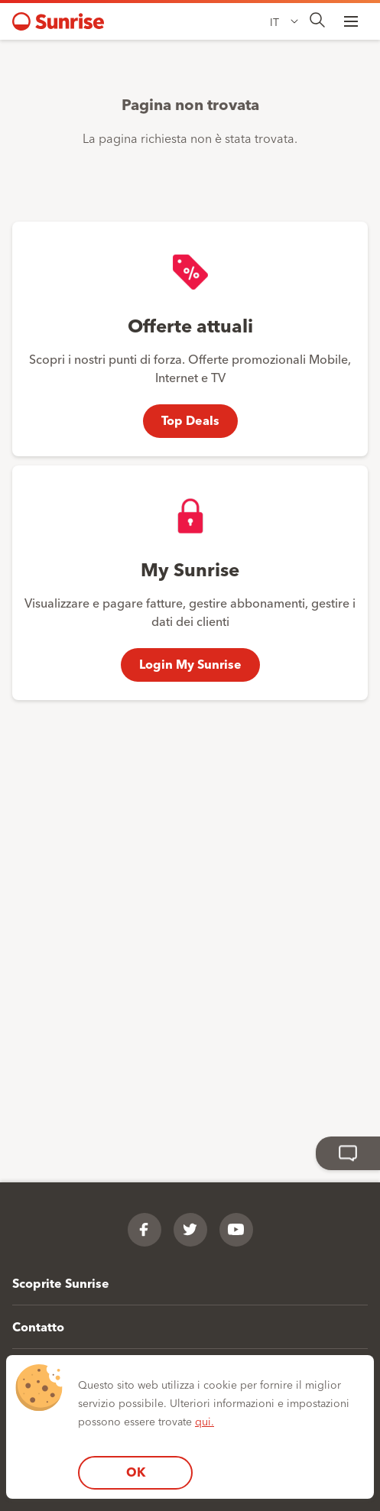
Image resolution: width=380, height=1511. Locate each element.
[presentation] (317, 21)
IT (274, 21)
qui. (204, 1420)
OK (135, 1471)
